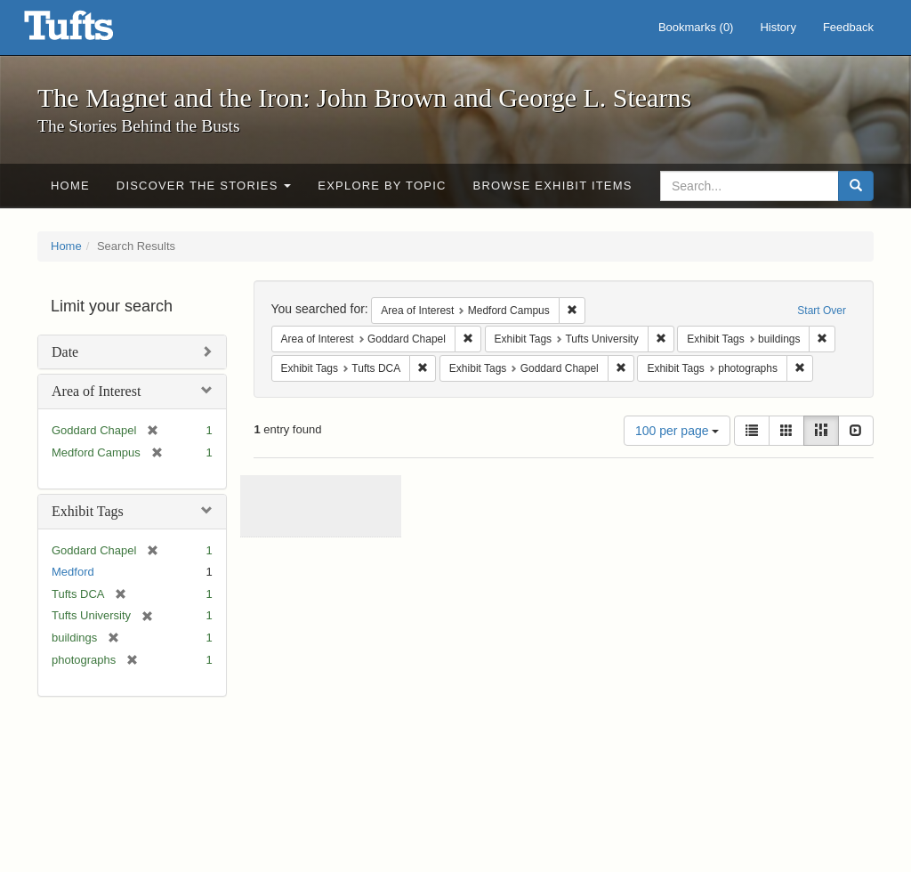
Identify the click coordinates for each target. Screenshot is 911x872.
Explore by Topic (382, 185)
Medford (73, 571)
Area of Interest (96, 391)
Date (65, 351)
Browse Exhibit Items (553, 185)
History (777, 27)
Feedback (848, 27)
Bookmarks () (696, 27)
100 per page (677, 431)
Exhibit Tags (88, 511)
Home (70, 185)
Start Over (821, 310)
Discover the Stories (204, 185)
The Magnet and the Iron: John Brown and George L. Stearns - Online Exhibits (90, 31)
